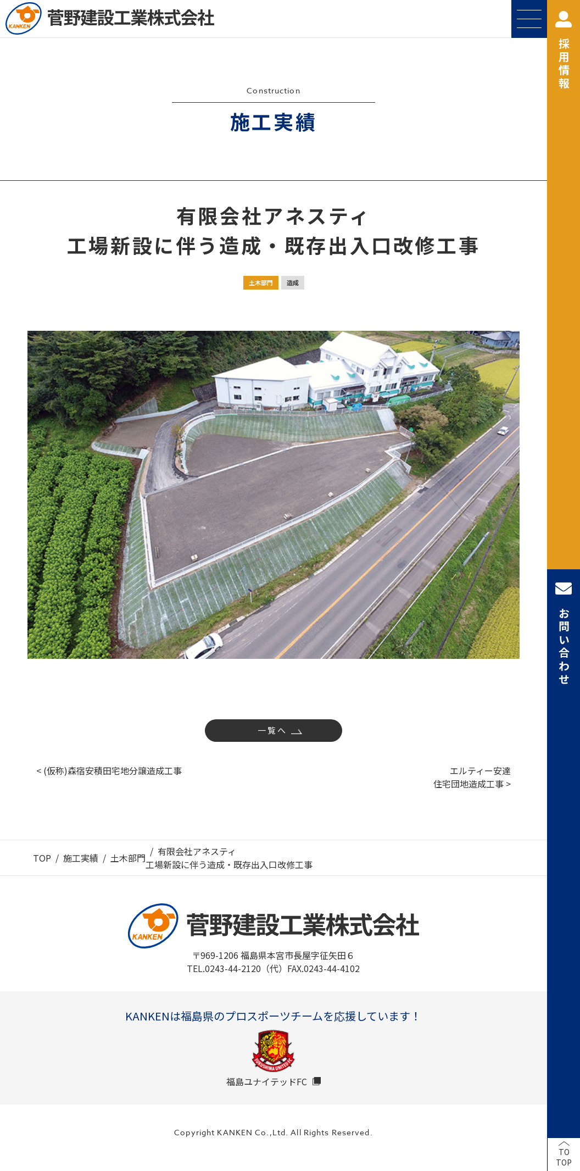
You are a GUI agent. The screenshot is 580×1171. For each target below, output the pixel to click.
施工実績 (80, 857)
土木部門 (261, 282)
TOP (42, 857)
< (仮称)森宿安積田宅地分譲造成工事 (109, 770)
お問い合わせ (563, 633)
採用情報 (563, 51)
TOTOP (564, 1157)
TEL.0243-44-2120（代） (237, 968)
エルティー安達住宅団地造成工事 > (472, 777)
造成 (293, 282)
